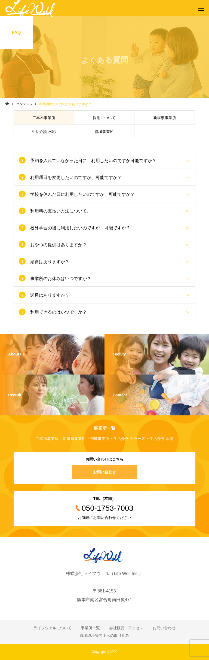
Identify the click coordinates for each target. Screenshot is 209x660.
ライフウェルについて (52, 628)
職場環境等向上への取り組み (104, 635)
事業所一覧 (90, 628)
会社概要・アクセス (126, 628)
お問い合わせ (104, 472)
